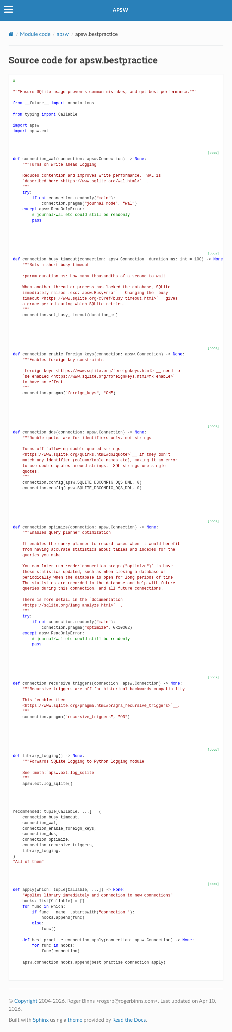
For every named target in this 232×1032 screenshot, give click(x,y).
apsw (63, 34)
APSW (120, 10)
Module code (35, 34)
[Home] (11, 34)
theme (75, 1020)
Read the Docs (129, 1020)
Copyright (25, 1001)
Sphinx (41, 1020)
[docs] (213, 153)
